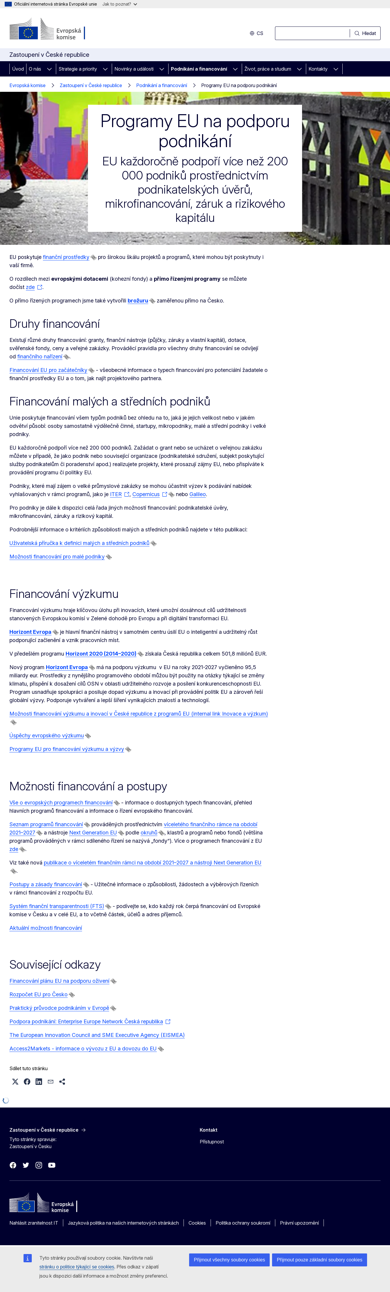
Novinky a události (134, 69)
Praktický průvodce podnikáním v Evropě (59, 1008)
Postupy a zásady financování (45, 884)
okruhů (149, 832)
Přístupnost (212, 1142)
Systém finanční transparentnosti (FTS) (56, 906)
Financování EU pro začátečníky (48, 370)
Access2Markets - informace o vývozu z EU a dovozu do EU (83, 1048)
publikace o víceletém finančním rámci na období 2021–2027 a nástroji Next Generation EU (152, 862)
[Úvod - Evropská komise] (56, 29)
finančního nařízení (39, 356)
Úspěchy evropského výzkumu (46, 735)
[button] (15, 1081)
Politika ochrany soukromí (243, 1223)
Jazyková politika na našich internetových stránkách (123, 1223)
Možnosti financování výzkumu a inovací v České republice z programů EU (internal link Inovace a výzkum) (138, 714)
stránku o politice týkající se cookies (76, 1266)
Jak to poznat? (119, 3)
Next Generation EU (93, 832)
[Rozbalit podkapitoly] (49, 69)
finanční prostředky (66, 257)
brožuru (138, 300)
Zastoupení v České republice (91, 85)
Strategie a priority (78, 69)
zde (13, 849)
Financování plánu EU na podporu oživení (59, 981)
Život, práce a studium (267, 69)
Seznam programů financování (46, 824)
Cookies (197, 1223)
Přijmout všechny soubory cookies (229, 1259)
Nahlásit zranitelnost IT (33, 1223)
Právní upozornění (299, 1223)
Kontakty (318, 69)
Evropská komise (27, 85)
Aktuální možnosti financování (45, 928)
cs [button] (256, 33)
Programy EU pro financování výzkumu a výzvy (66, 749)
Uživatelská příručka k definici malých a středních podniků (79, 543)
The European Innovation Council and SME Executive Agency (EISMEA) (97, 1035)
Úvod (18, 69)
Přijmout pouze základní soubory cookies (319, 1259)
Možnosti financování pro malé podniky (57, 556)
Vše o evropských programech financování (61, 802)
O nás (35, 69)
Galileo (197, 494)
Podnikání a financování (199, 69)
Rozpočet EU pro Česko (38, 994)
